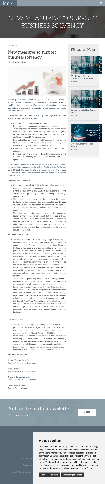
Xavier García (14, 369)
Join (87, 412)
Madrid (20, 458)
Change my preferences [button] (72, 475)
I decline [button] (54, 475)
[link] (86, 468)
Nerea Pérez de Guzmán (18, 360)
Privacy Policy (86, 468)
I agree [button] (44, 475)
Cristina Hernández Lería (19, 377)
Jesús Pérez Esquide (17, 385)
